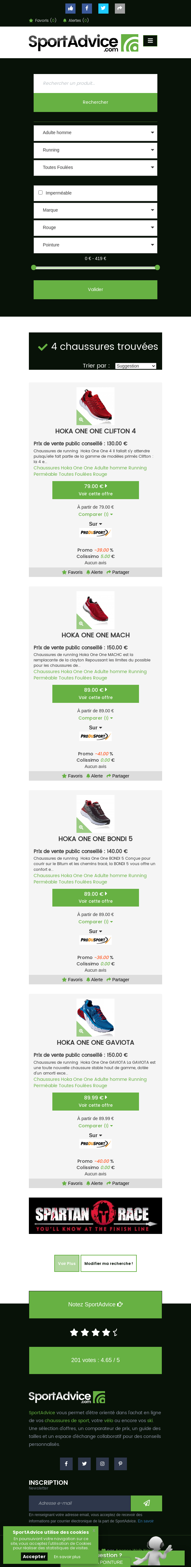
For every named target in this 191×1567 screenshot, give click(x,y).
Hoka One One (77, 468)
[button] (95, 133)
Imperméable (59, 192)
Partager (118, 572)
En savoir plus (67, 1556)
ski (150, 1420)
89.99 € (96, 1101)
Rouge (100, 474)
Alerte (94, 572)
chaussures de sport (67, 1420)
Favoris (72, 572)
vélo (108, 1420)
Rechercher (95, 102)
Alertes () (76, 21)
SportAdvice (42, 1412)
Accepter (34, 1556)
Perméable (45, 474)
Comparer (95, 514)
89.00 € (96, 693)
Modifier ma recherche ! (108, 1263)
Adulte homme (110, 468)
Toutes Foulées (75, 474)
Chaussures (47, 468)
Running (137, 468)
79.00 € (96, 490)
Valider (95, 289)
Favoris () (43, 21)
